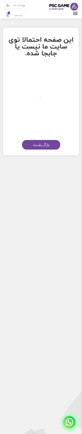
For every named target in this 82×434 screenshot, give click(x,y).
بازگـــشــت (41, 144)
